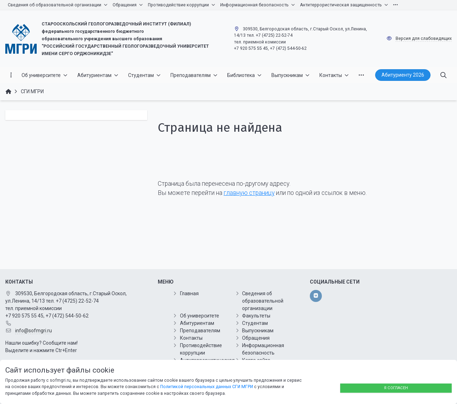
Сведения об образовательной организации (262, 301)
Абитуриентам (197, 323)
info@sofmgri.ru (33, 330)
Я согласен (396, 388)
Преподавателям (200, 330)
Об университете (199, 316)
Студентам (255, 323)
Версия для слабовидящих (424, 38)
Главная (189, 293)
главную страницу (249, 192)
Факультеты (256, 316)
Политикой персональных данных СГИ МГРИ (206, 386)
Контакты (191, 338)
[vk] (315, 296)
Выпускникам (257, 330)
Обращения (256, 338)
